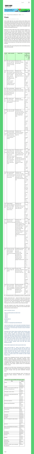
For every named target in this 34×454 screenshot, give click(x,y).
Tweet (5, 451)
